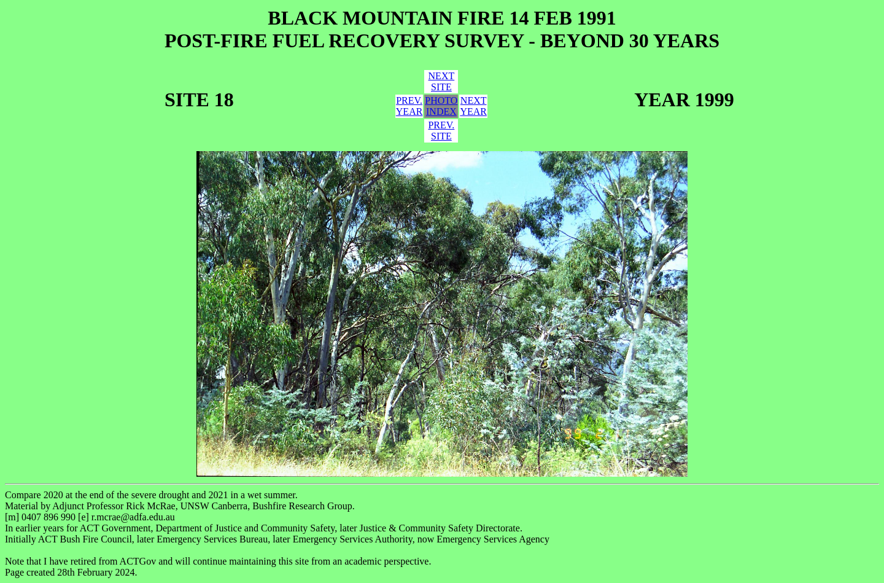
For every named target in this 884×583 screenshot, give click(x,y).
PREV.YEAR (409, 106)
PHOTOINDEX (441, 106)
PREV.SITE (441, 130)
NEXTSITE (441, 81)
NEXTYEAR (473, 106)
